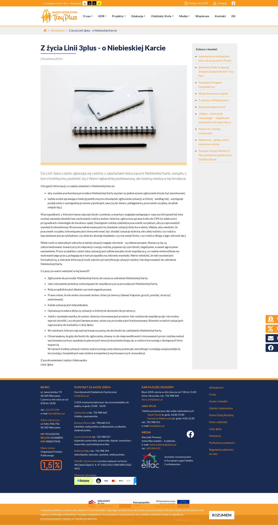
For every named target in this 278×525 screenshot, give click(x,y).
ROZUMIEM (221, 515)
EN (233, 16)
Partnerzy (215, 435)
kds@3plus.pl (81, 395)
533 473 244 (52, 409)
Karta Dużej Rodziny (221, 415)
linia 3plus (149, 406)
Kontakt (220, 16)
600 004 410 (153, 448)
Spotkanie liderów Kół (211, 107)
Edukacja (137, 16)
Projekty (118, 16)
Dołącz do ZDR (196, 3)
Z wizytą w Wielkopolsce (213, 100)
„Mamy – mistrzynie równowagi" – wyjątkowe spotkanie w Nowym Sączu (214, 118)
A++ (66, 3)
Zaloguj (220, 3)
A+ (61, 3)
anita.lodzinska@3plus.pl (162, 444)
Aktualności (58, 30)
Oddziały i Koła (161, 16)
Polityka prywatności (222, 442)
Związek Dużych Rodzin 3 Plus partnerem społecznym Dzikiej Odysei (215, 155)
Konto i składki (218, 401)
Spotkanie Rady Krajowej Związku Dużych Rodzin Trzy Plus (216, 71)
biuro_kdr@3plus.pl (152, 399)
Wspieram (202, 16)
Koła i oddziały (218, 422)
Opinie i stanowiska (221, 408)
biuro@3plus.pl (56, 413)
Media (183, 16)
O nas (87, 16)
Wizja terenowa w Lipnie (213, 93)
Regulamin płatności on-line (221, 451)
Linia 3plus (215, 428)
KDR (101, 16)
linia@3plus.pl (156, 425)
